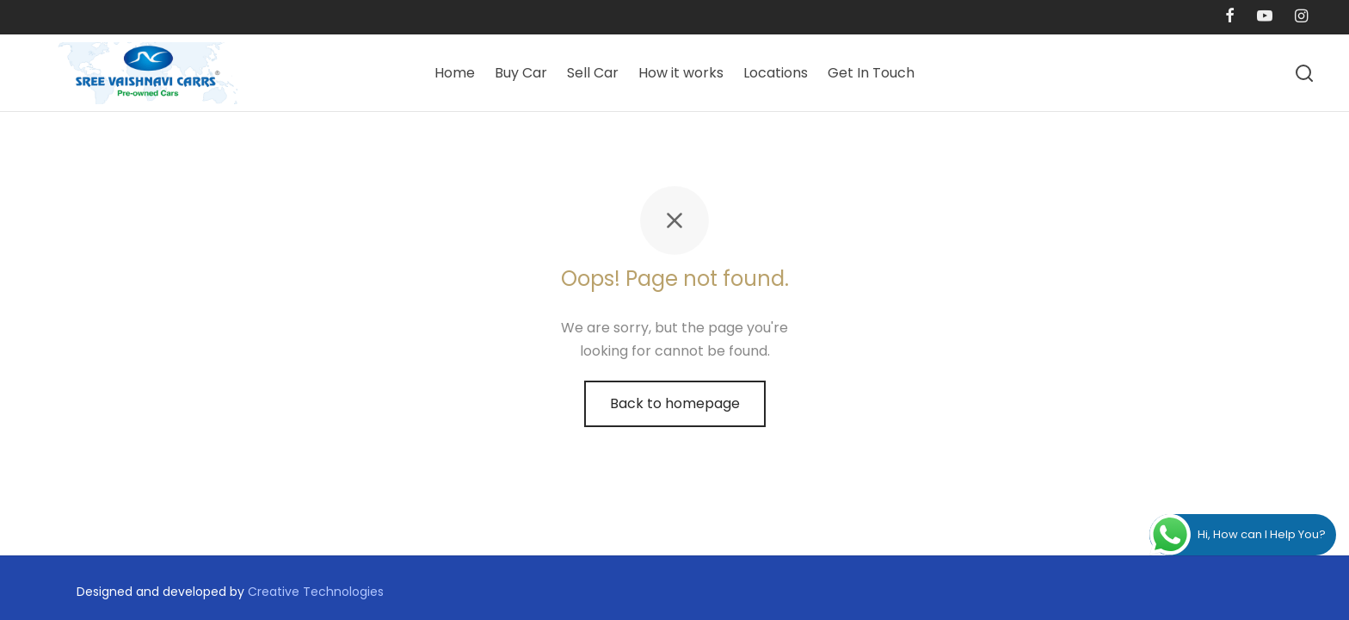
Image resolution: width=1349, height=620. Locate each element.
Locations (775, 73)
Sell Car (593, 73)
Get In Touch (871, 73)
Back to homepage (675, 403)
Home (454, 73)
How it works (681, 73)
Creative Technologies (316, 591)
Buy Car (521, 73)
